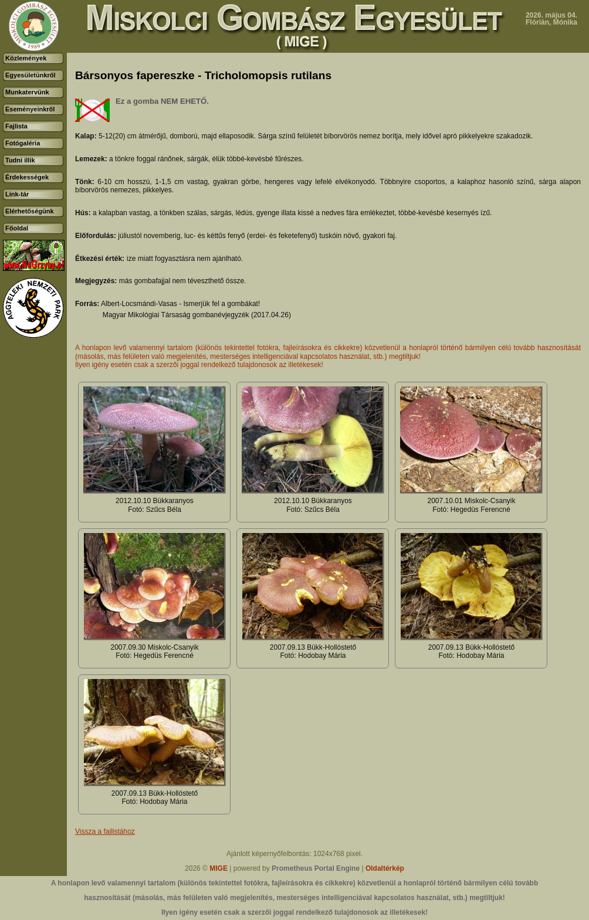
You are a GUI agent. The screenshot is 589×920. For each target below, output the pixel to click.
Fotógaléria (22, 143)
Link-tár (17, 194)
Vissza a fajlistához (105, 831)
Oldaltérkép (384, 868)
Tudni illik (20, 160)
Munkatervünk (27, 92)
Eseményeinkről (30, 109)
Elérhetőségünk (29, 211)
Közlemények (25, 58)
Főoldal (16, 228)
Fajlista (16, 126)
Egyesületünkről (30, 75)
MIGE (218, 868)
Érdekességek (27, 177)
